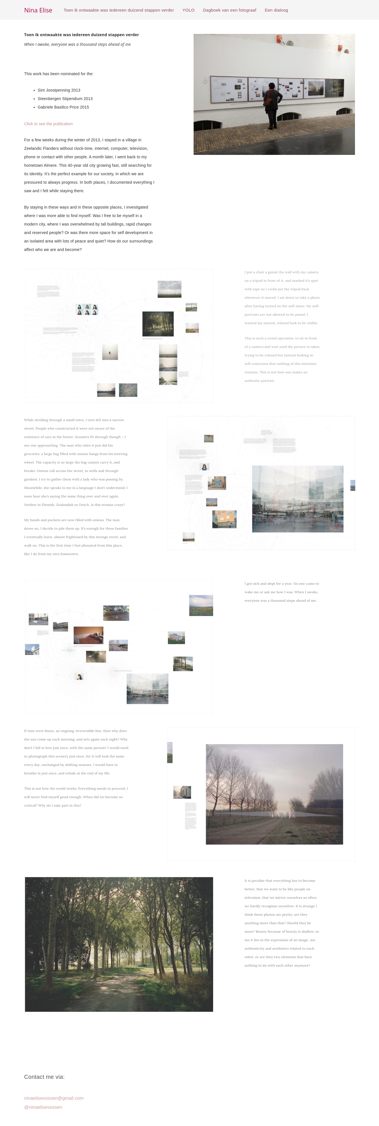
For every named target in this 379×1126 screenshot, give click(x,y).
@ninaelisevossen (43, 1107)
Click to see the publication (48, 124)
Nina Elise (38, 10)
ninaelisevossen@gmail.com (54, 1098)
